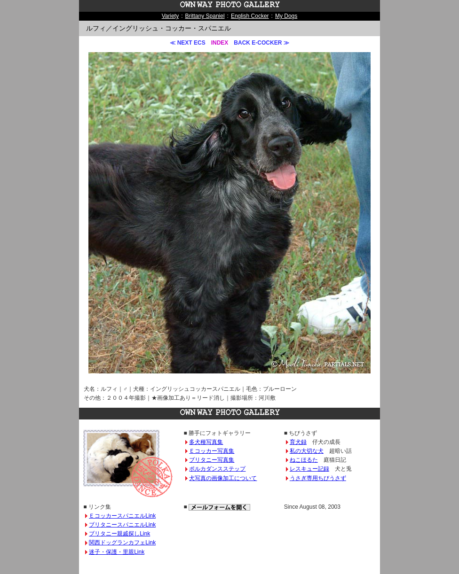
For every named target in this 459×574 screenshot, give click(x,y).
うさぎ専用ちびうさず (318, 478)
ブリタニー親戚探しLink (119, 533)
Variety (170, 16)
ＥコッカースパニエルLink (122, 515)
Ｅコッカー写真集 (211, 451)
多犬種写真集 (206, 442)
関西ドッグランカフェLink (122, 542)
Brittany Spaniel (205, 16)
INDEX (220, 42)
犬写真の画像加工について (223, 478)
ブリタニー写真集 (211, 460)
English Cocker (250, 16)
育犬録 (298, 442)
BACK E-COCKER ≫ (261, 42)
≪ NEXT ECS (187, 42)
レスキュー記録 (309, 468)
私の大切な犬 (307, 451)
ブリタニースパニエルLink (122, 524)
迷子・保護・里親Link (116, 552)
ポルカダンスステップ (217, 468)
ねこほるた (304, 460)
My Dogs (286, 16)
